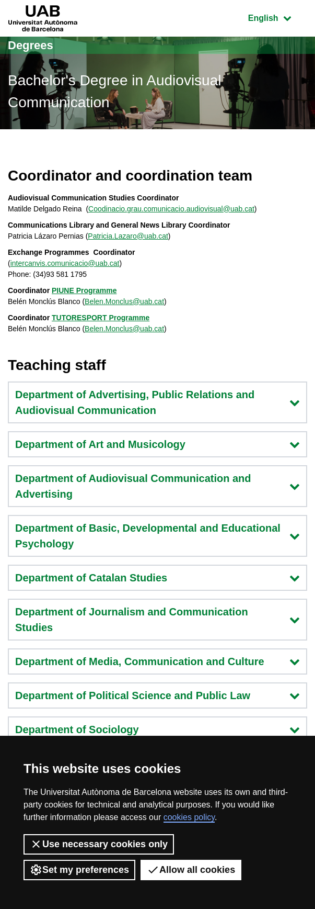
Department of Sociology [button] (157, 729)
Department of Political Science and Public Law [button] (157, 695)
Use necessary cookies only (99, 844)
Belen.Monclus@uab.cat (124, 301)
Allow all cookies (191, 869)
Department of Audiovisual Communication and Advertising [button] (157, 486)
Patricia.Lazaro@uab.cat (128, 236)
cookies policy (189, 817)
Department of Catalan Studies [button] (157, 577)
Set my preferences (79, 869)
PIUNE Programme (84, 290)
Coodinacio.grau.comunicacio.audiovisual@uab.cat (171, 209)
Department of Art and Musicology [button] (157, 444)
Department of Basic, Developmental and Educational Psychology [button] (157, 535)
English (277, 17)
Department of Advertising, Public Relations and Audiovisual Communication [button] (157, 402)
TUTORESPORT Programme (100, 317)
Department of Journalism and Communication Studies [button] (157, 619)
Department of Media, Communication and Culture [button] (157, 661)
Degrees (30, 45)
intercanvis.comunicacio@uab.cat (65, 263)
